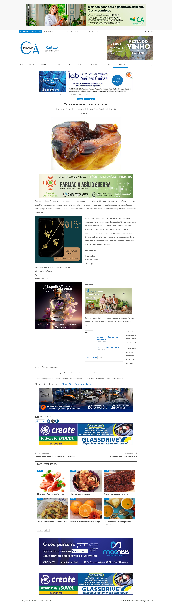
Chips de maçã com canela (108, 350)
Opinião (94, 64)
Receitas (49, 420)
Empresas (106, 64)
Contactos (77, 31)
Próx (95, 361)
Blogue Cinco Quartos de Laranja (78, 388)
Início (22, 64)
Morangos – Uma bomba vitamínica (107, 341)
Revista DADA (120, 64)
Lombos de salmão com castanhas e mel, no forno (55, 460)
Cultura (43, 64)
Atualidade (31, 64)
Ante (88, 361)
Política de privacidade (90, 31)
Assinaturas (68, 31)
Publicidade (58, 31)
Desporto (56, 64)
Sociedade (82, 64)
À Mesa (80, 99)
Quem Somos (48, 31)
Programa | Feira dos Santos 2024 (123, 460)
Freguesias (69, 64)
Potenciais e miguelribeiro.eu (143, 604)
